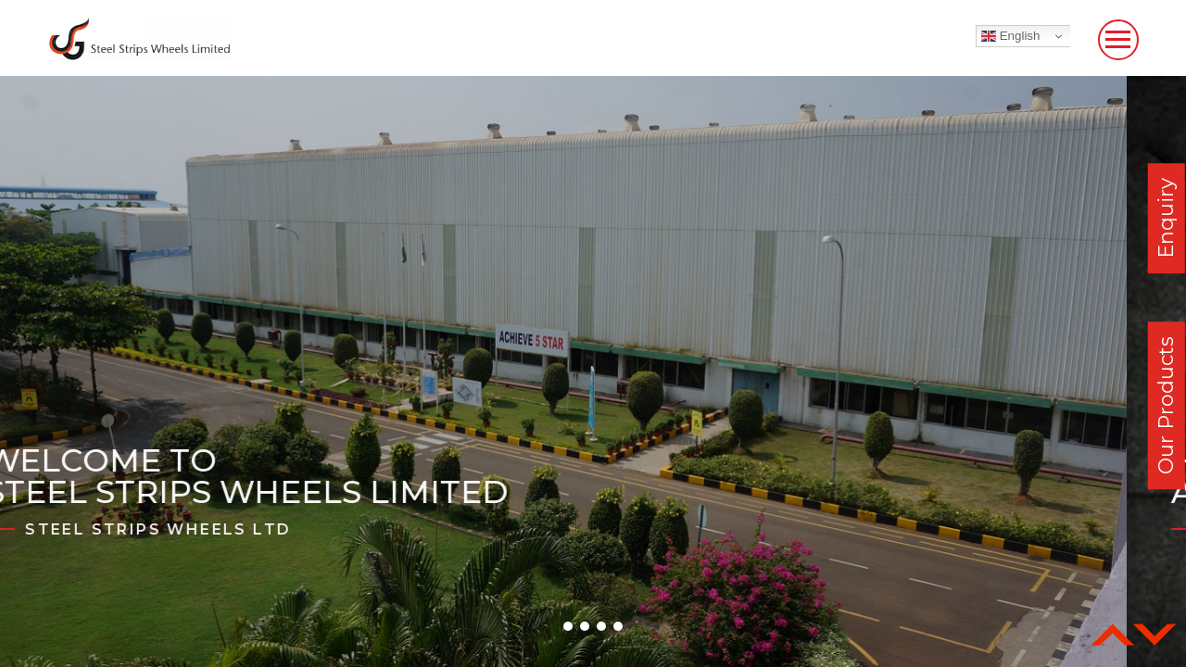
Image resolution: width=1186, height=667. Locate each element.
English (1010, 36)
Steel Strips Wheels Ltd (217, 529)
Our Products (1166, 405)
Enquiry (1166, 218)
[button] (568, 626)
